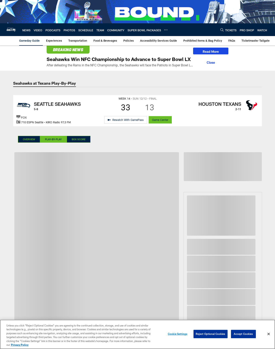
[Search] (222, 29)
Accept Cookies (243, 333)
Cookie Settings (177, 333)
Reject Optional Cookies (210, 333)
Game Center (160, 120)
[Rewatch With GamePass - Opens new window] (125, 120)
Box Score (78, 139)
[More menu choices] (165, 29)
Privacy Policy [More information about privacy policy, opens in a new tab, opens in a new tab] (19, 344)
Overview (29, 139)
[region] (137, 334)
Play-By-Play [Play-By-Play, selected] (53, 139)
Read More (211, 51)
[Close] (210, 62)
